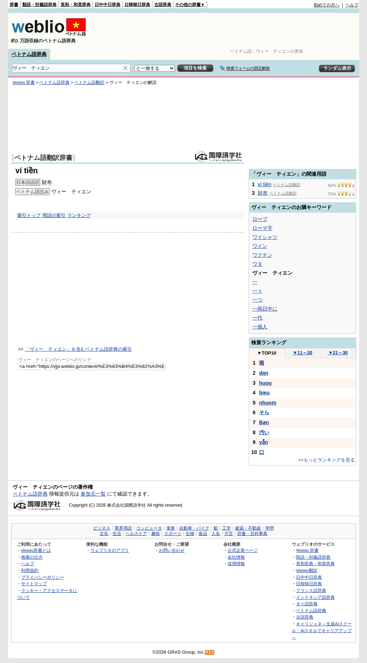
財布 (47, 182)
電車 (170, 528)
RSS (210, 652)
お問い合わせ (172, 550)
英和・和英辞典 (76, 5)
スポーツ (172, 533)
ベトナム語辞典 (29, 54)
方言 (228, 533)
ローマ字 (262, 228)
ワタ (257, 264)
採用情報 (236, 563)
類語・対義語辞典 (39, 5)
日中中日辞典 (107, 5)
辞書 (14, 5)
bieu (264, 393)
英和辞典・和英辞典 (315, 563)
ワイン (259, 246)
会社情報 (236, 557)
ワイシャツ (264, 237)
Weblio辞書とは (36, 550)
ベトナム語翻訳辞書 (43, 157)
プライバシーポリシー (42, 577)
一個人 (259, 327)
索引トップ (28, 215)
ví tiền (264, 184)
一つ (257, 300)
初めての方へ (326, 5)
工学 (226, 528)
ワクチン (262, 255)
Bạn (264, 422)
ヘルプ (351, 5)
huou (265, 383)
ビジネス (101, 528)
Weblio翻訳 (306, 570)
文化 (104, 533)
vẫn (263, 442)
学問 (269, 528)
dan (263, 373)
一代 (257, 318)
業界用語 (123, 528)
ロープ (259, 219)
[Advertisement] (227, 31)
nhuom (267, 403)
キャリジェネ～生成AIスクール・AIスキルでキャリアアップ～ (322, 630)
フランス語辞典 (311, 590)
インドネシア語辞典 (315, 597)
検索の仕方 (32, 557)
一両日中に (264, 309)
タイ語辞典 (307, 603)
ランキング (79, 215)
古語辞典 (162, 5)
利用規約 (29, 570)
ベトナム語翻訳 (89, 82)
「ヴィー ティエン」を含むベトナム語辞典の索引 (78, 349)
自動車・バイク (194, 528)
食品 (203, 533)
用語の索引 (54, 215)
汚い (264, 432)
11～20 (303, 352)
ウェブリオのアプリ (109, 550)
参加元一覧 (93, 494)
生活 (117, 533)
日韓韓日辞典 (137, 5)
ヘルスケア (136, 533)
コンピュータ (149, 528)
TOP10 (266, 353)
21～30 (338, 352)
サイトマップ (34, 583)
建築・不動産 (248, 528)
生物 (190, 533)
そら (264, 412)
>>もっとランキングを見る (326, 460)
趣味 (155, 533)
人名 (215, 533)
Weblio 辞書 (24, 82)
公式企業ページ (243, 550)
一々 (257, 291)
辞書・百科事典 (252, 533)
